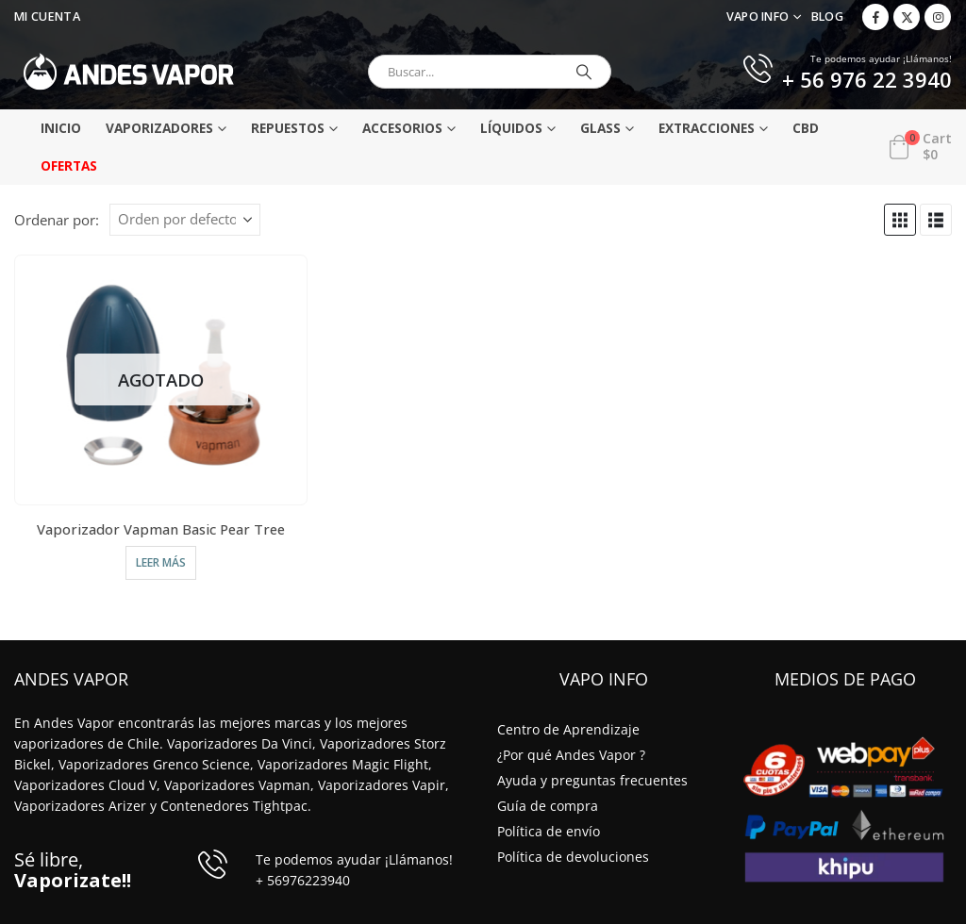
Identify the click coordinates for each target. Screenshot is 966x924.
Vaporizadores (159, 128)
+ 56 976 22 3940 (867, 81)
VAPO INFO (758, 16)
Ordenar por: (56, 219)
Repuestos (288, 128)
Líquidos (511, 128)
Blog (827, 16)
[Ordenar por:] (184, 220)
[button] (900, 220)
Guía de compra (547, 806)
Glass (600, 128)
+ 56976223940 (303, 880)
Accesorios (402, 128)
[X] (906, 17)
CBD (805, 128)
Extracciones (706, 128)
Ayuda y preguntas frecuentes (592, 780)
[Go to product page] (161, 379)
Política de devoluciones (573, 857)
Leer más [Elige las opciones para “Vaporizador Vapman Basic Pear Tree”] (161, 562)
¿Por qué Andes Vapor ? (571, 755)
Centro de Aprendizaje (568, 729)
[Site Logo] (129, 72)
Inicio (61, 128)
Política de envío (548, 831)
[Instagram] (937, 17)
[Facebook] (875, 17)
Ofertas (69, 165)
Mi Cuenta (47, 16)
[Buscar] (584, 72)
